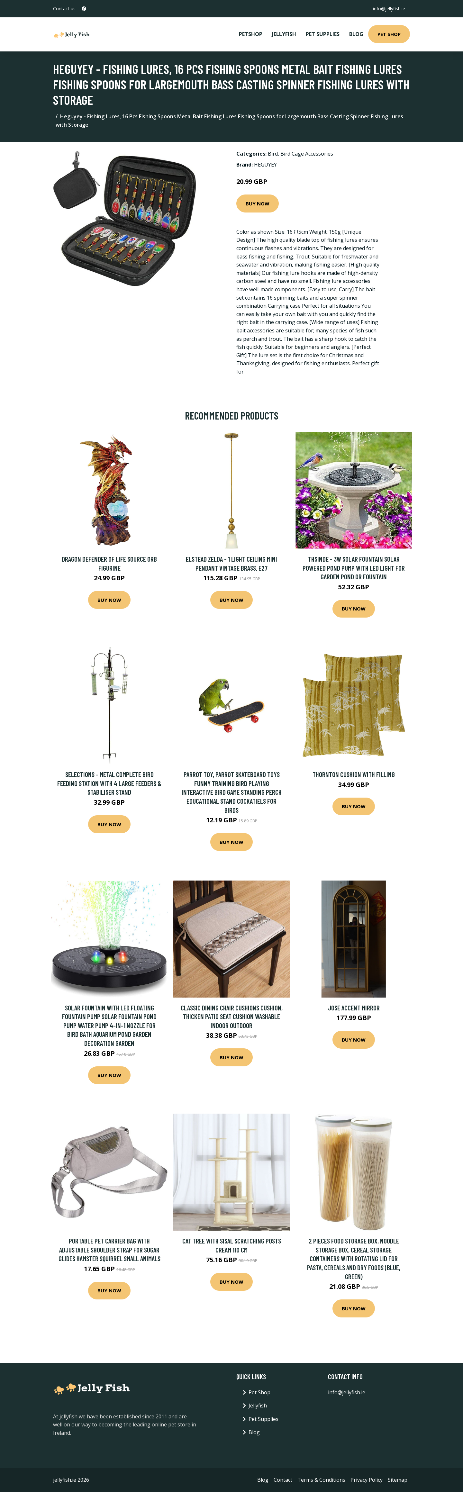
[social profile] (84, 9)
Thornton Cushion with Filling (354, 774)
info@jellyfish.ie (389, 8)
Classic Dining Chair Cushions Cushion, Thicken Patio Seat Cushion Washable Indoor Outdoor (232, 1016)
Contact (283, 1479)
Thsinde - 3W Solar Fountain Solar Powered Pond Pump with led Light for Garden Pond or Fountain (354, 568)
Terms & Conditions (321, 1479)
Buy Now (257, 203)
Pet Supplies (323, 34)
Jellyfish (284, 34)
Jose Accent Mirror (354, 1008)
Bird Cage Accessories (306, 153)
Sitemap (397, 1479)
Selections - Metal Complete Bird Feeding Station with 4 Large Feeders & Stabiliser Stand (109, 783)
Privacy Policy (366, 1479)
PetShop (250, 34)
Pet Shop (389, 34)
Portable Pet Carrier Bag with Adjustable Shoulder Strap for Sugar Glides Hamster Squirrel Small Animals (109, 1249)
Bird (273, 153)
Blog (356, 34)
